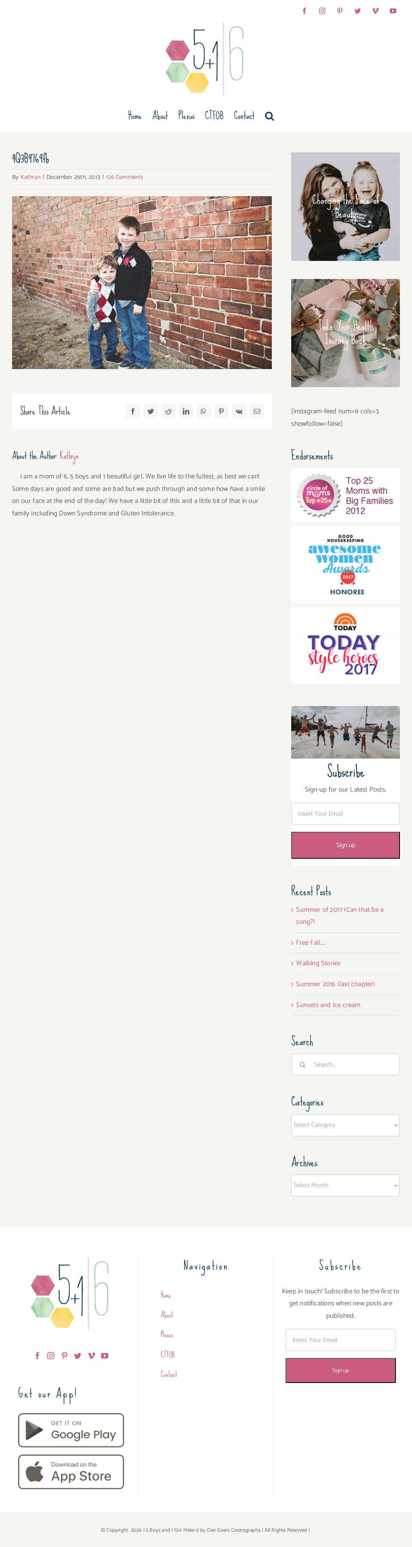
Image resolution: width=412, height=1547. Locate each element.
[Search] (302, 1064)
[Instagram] (50, 1355)
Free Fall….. (311, 942)
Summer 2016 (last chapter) (335, 984)
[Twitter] (77, 1355)
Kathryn (31, 177)
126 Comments (124, 177)
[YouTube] (104, 1355)
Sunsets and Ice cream (328, 1005)
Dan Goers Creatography (234, 1530)
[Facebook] (37, 1355)
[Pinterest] (64, 1355)
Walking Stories (318, 963)
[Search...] (345, 1064)
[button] (269, 116)
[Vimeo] (91, 1355)
